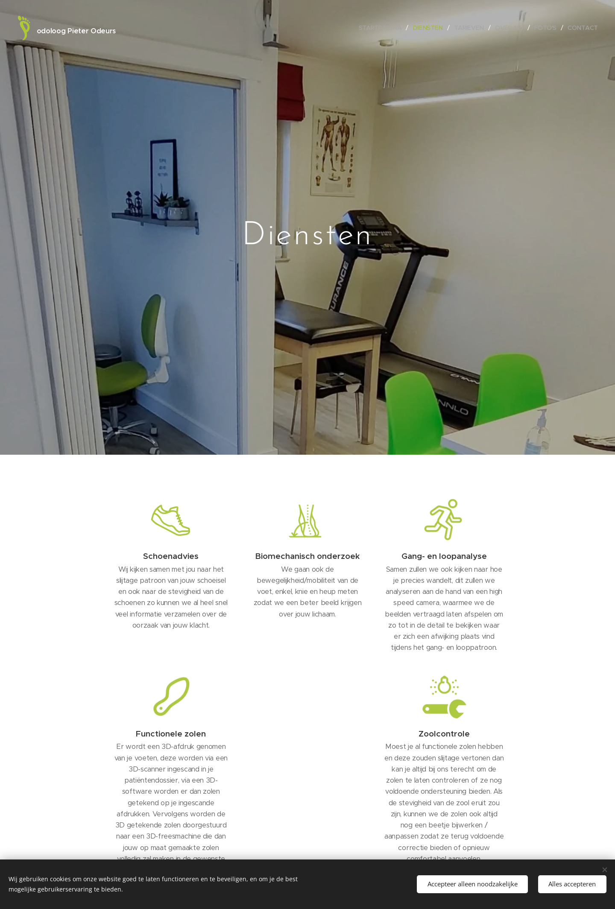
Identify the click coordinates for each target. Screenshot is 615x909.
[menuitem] (383, 27)
